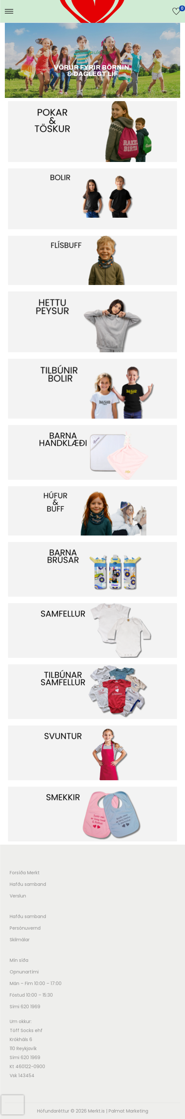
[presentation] (12, 1104)
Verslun (18, 896)
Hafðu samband (28, 884)
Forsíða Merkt (25, 872)
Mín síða (19, 960)
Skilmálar (20, 939)
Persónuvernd (25, 928)
